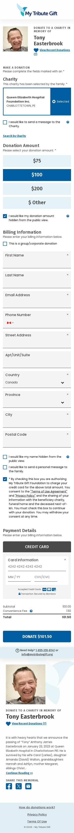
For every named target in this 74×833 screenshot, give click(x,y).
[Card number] (37, 567)
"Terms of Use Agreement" (48, 491)
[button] (68, 125)
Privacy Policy (37, 815)
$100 (37, 175)
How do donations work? (37, 807)
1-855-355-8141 (45, 650)
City (8, 414)
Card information (23, 560)
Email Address (17, 295)
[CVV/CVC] (46, 576)
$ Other (37, 203)
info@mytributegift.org (37, 654)
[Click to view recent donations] (52, 52)
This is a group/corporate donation (33, 244)
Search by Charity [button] (14, 136)
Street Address (18, 335)
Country (12, 374)
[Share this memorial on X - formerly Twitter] (18, 786)
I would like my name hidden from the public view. (35, 459)
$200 (37, 189)
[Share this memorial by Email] (28, 786)
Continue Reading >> (19, 773)
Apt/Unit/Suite (17, 355)
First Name (14, 255)
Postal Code (16, 434)
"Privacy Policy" (25, 496)
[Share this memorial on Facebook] (9, 786)
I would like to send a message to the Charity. (34, 124)
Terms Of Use (37, 821)
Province (12, 394)
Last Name (14, 275)
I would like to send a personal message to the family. (38, 469)
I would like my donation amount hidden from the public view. (31, 218)
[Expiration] (19, 576)
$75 (37, 161)
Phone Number (18, 314)
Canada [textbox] (11, 382)
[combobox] (10, 323)
